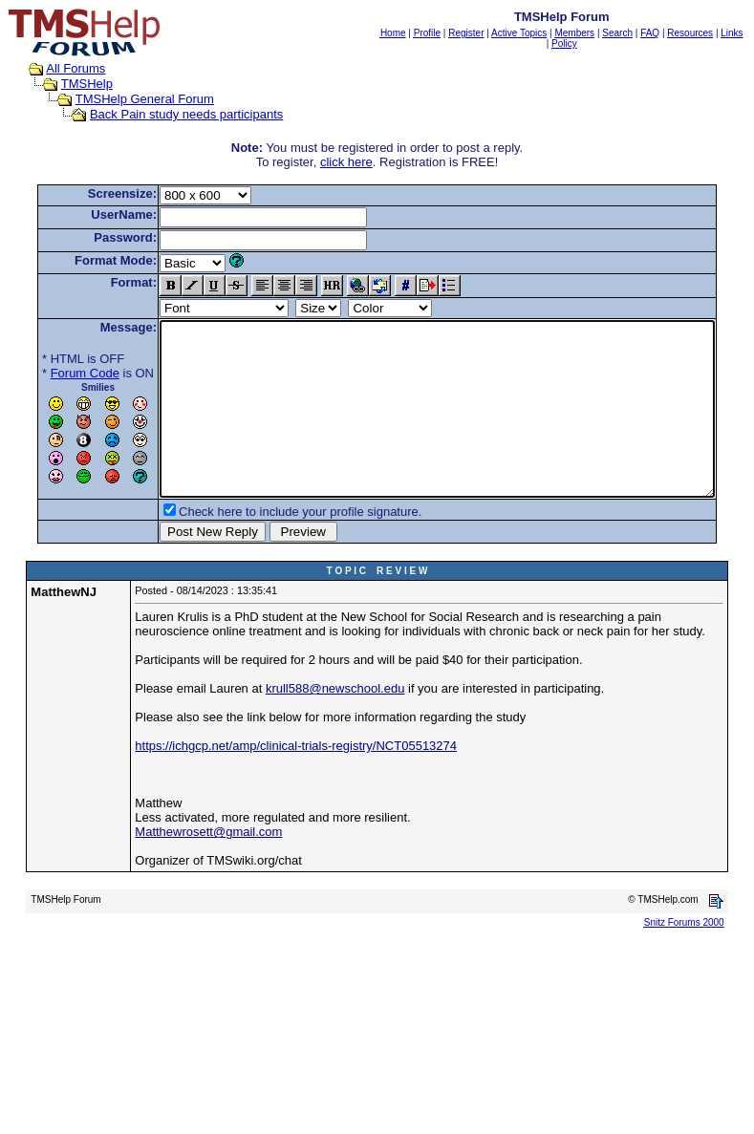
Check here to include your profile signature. (270, 546)
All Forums (57, 68)
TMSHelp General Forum (125, 99)
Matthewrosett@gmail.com (208, 866)
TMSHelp (68, 83)
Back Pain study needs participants (168, 114)
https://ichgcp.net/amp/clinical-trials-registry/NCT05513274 (296, 780)
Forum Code (55, 373)
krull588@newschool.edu (335, 723)
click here (350, 162)
